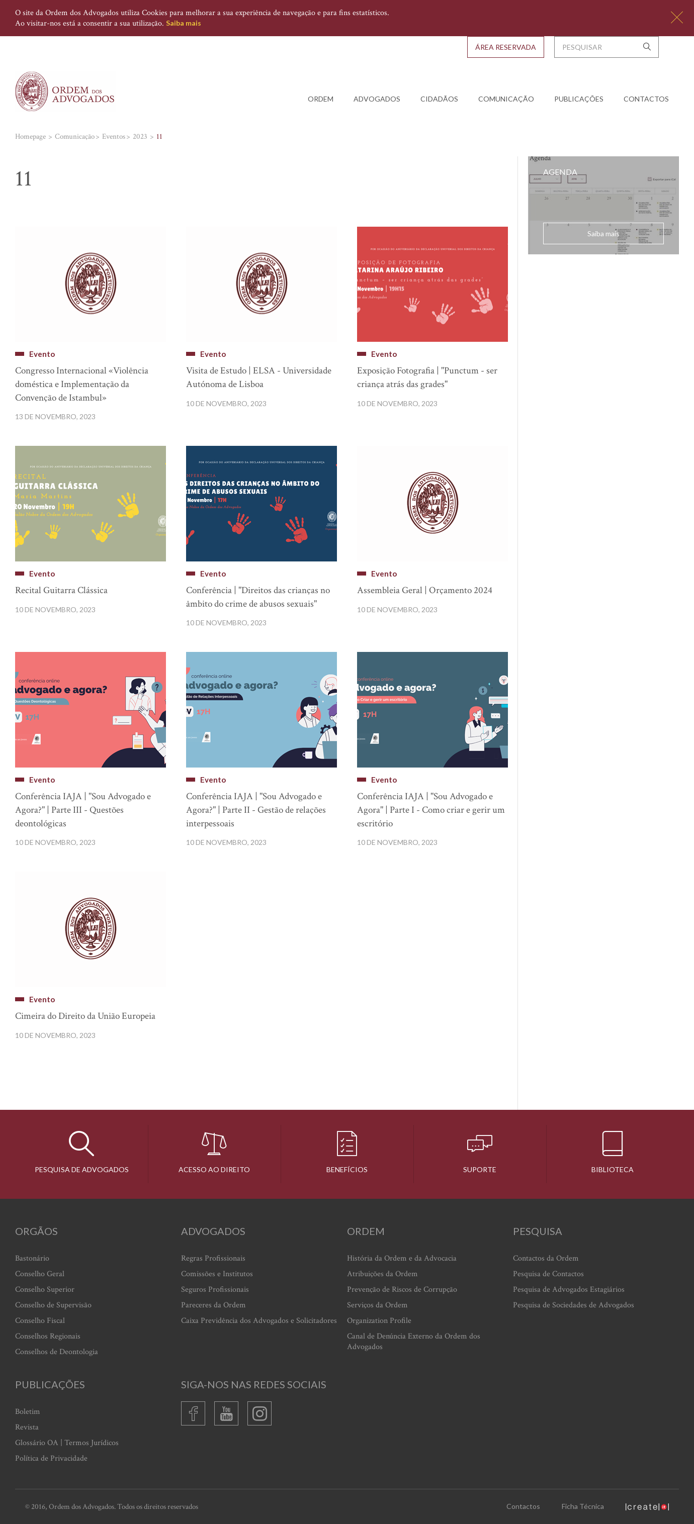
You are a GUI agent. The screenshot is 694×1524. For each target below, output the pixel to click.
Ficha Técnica (583, 1506)
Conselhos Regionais (47, 1336)
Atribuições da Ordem (382, 1274)
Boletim (27, 1411)
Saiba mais (183, 23)
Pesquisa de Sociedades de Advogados (573, 1305)
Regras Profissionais (213, 1258)
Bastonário (32, 1258)
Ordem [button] (320, 98)
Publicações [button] (578, 98)
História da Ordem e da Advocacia (402, 1258)
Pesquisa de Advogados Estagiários (569, 1289)
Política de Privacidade (51, 1458)
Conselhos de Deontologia (56, 1352)
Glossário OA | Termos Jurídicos (67, 1443)
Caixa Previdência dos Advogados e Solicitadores (259, 1320)
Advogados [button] (377, 98)
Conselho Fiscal (40, 1320)
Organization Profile (379, 1320)
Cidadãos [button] (439, 98)
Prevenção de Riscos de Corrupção (402, 1289)
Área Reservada (505, 47)
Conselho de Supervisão (53, 1305)
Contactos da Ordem (546, 1258)
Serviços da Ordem (377, 1305)
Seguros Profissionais (215, 1289)
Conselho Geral (39, 1274)
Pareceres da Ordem (213, 1305)
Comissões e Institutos (217, 1274)
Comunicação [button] (506, 98)
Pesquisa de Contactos (548, 1274)
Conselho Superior (44, 1289)
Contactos (646, 98)
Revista (27, 1427)
